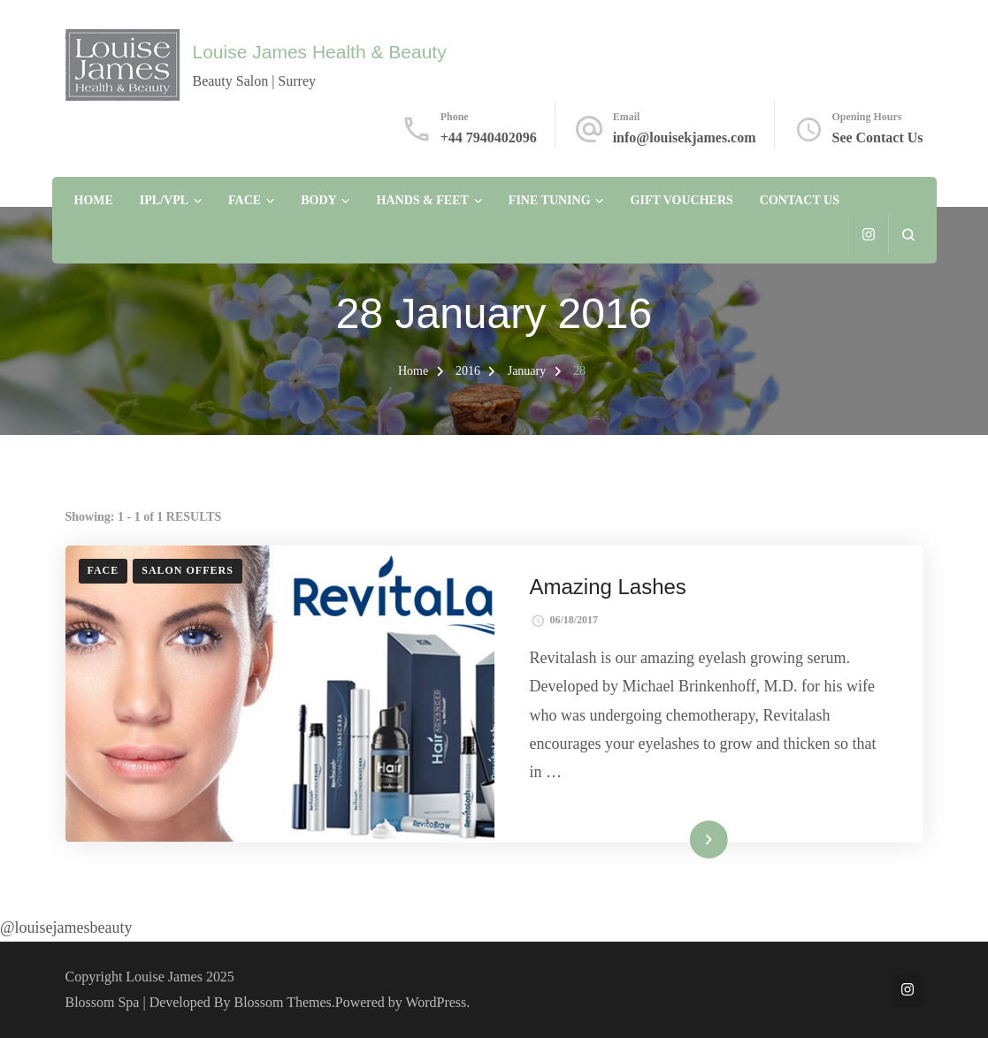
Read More (681, 839)
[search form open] (908, 235)
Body (318, 200)
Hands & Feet (423, 200)
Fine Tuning (550, 200)
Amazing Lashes (608, 587)
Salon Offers (188, 570)
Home (93, 200)
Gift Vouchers (682, 200)
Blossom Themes (283, 1002)
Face (244, 200)
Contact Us (799, 200)
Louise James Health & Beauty (320, 52)
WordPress (435, 1002)
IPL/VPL (164, 200)
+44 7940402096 (488, 137)
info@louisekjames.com (684, 137)
